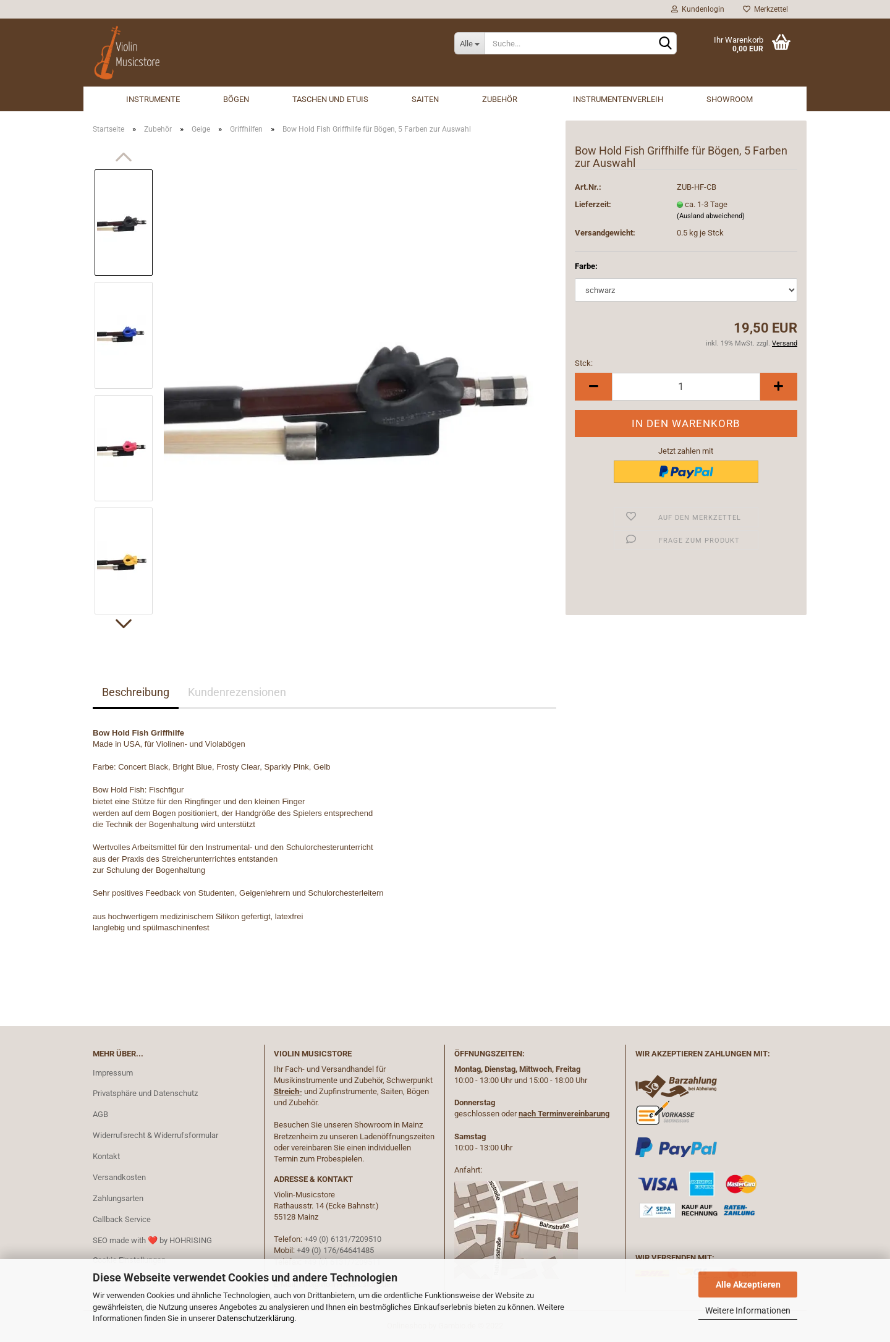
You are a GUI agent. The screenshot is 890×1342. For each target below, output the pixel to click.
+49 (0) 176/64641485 (335, 1250)
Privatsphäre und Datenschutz (145, 1093)
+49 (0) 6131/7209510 (342, 1239)
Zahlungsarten (118, 1198)
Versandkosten (119, 1177)
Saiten (425, 99)
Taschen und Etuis (330, 99)
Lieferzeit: (593, 204)
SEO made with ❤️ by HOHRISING (152, 1240)
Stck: (584, 363)
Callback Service (122, 1219)
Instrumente (153, 99)
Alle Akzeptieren (748, 1284)
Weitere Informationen (747, 1310)
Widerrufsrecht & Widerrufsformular (155, 1135)
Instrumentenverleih (618, 99)
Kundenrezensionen (237, 692)
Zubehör (499, 99)
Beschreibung (135, 692)
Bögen (236, 99)
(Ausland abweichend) (711, 216)
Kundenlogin (697, 9)
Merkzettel (765, 9)
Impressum (113, 1072)
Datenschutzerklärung (255, 1318)
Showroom (729, 99)
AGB (100, 1114)
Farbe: (586, 266)
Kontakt (106, 1156)
